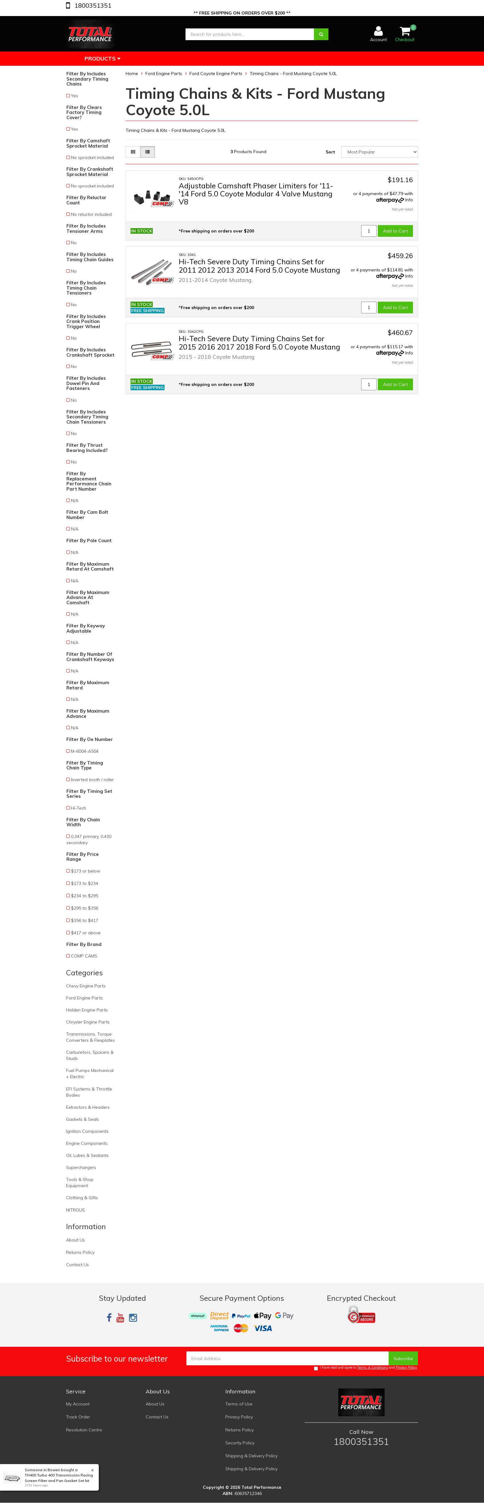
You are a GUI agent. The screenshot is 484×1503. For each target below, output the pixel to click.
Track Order (78, 1417)
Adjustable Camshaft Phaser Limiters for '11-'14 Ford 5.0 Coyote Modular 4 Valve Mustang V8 (256, 194)
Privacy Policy (406, 1367)
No (74, 242)
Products (102, 58)
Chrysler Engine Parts (88, 1022)
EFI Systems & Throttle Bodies (89, 1092)
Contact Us (77, 1264)
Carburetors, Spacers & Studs (90, 1055)
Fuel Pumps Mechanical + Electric (90, 1073)
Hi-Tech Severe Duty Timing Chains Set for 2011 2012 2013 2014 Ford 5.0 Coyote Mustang (259, 265)
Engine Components (86, 1143)
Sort (330, 152)
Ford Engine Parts (84, 998)
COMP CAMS (84, 956)
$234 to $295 (84, 895)
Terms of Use (238, 1404)
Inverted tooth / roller (92, 779)
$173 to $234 (84, 883)
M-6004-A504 (84, 751)
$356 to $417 (84, 920)
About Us (75, 1240)
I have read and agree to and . (366, 1368)
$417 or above (86, 933)
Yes (74, 95)
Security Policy (239, 1443)
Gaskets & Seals (82, 1119)
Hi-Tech (78, 808)
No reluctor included (91, 214)
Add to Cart (395, 231)
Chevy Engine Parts (86, 986)
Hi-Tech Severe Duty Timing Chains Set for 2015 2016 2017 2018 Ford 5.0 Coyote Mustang (259, 342)
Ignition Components (87, 1131)
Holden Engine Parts (87, 1010)
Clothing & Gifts (82, 1197)
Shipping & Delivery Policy (251, 1456)
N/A (74, 500)
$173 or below (85, 871)
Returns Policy (80, 1252)
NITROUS (75, 1210)
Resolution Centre (84, 1430)
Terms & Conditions (372, 1367)
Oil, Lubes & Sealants (87, 1155)
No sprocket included (92, 157)
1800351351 (92, 5)
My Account (78, 1404)
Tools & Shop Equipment (80, 1182)
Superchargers (81, 1167)
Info (409, 200)
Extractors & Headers (88, 1107)
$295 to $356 (84, 908)
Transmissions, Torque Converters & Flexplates (90, 1037)
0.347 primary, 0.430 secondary (88, 839)
